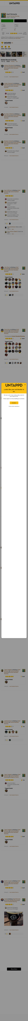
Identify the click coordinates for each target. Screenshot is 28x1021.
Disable (14, 402)
